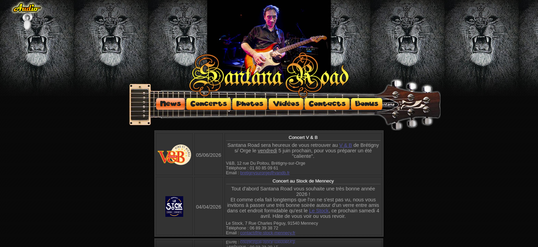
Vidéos (286, 103)
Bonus (366, 103)
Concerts (208, 103)
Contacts (327, 103)
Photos (249, 103)
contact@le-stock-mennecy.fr (267, 233)
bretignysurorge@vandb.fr (265, 172)
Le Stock (319, 210)
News (170, 103)
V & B (345, 145)
